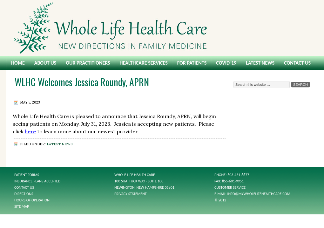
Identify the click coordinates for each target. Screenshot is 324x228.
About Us (45, 63)
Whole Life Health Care (162, 28)
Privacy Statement (130, 194)
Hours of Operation (32, 200)
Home (18, 63)
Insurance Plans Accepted (37, 181)
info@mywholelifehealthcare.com (258, 194)
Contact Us (297, 63)
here (30, 131)
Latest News (260, 63)
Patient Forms (26, 175)
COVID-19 (226, 63)
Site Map (21, 206)
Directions (23, 194)
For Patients (191, 63)
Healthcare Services (144, 63)
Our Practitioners (88, 63)
